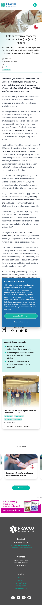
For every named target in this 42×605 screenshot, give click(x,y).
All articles (21, 488)
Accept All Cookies (21, 316)
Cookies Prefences (21, 322)
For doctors (6, 70)
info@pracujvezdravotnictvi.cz (21, 545)
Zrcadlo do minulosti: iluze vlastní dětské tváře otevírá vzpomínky (18, 364)
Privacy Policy (21, 586)
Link (5, 67)
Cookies (21, 580)
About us (21, 578)
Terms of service (21, 583)
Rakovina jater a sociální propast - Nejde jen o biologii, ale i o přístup (20, 355)
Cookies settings (21, 588)
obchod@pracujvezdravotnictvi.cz (21, 548)
